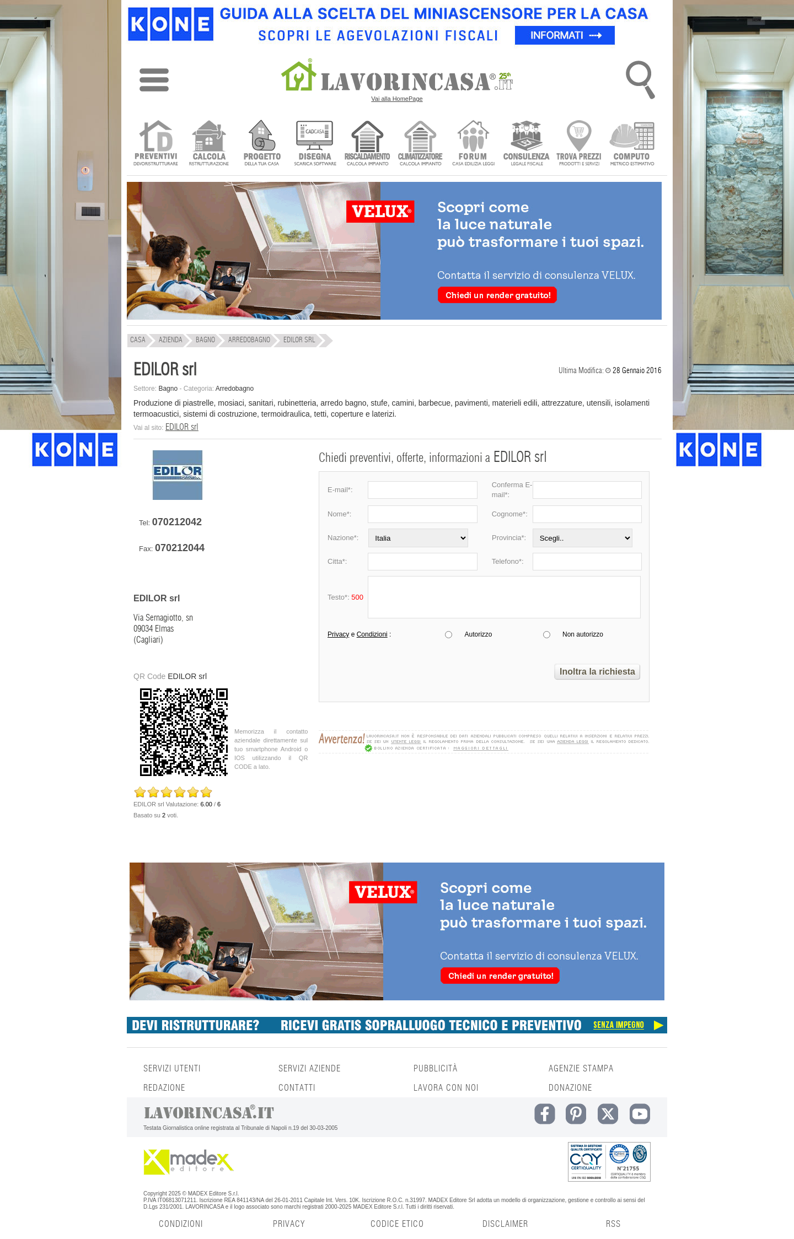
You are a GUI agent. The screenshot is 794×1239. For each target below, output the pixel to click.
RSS (613, 1224)
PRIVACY (289, 1224)
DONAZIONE (570, 1088)
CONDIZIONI (181, 1224)
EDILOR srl (181, 427)
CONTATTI (296, 1088)
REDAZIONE (164, 1088)
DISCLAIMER (505, 1224)
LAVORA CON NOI (446, 1088)
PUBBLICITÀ (436, 1068)
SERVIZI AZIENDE (309, 1068)
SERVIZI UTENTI (172, 1068)
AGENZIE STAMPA (581, 1068)
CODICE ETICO (397, 1224)
